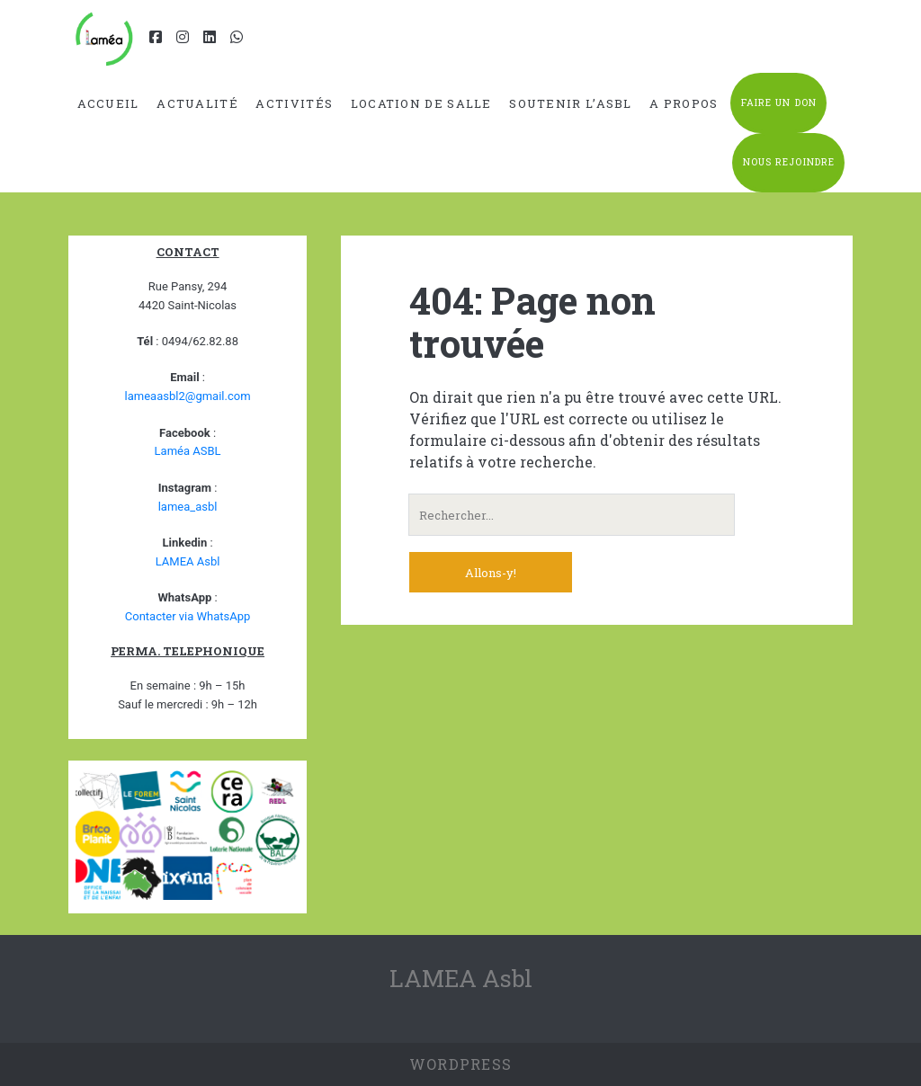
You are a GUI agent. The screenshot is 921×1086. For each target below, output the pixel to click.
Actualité (197, 103)
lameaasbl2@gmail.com (188, 396)
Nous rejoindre (789, 162)
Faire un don (779, 102)
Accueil (108, 103)
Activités (294, 103)
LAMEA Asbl (188, 561)
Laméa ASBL (188, 451)
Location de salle (421, 103)
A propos (683, 103)
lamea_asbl (188, 506)
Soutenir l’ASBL (570, 103)
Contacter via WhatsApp (188, 616)
